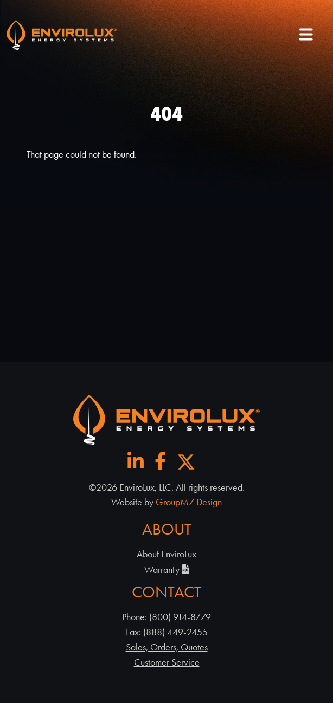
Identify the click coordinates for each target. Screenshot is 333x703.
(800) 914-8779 (180, 617)
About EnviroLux (166, 554)
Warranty (166, 570)
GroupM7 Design (189, 502)
